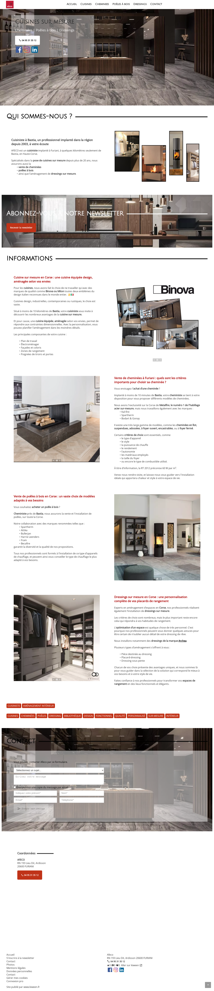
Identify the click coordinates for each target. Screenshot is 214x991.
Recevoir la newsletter (21, 227)
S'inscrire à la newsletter (20, 958)
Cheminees (102, 4)
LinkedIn (34, 49)
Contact (156, 4)
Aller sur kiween (131, 965)
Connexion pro (14, 981)
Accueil (72, 4)
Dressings (140, 4)
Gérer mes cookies (17, 978)
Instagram (27, 49)
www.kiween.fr (31, 987)
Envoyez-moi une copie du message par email (42, 789)
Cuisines (85, 4)
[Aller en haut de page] (208, 985)
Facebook (19, 49)
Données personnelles (19, 971)
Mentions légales (16, 968)
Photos (10, 964)
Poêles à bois (121, 4)
